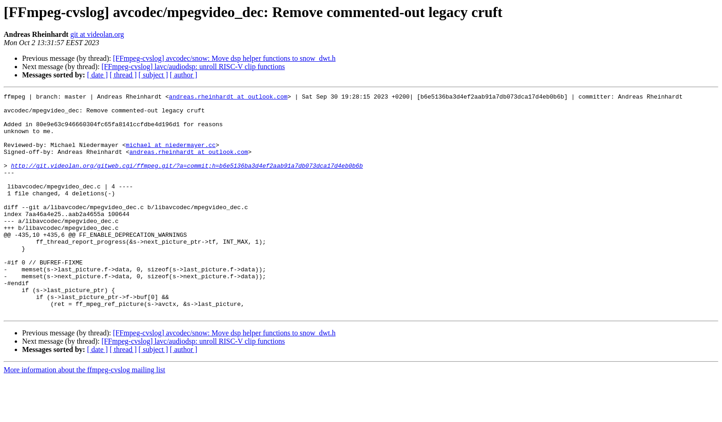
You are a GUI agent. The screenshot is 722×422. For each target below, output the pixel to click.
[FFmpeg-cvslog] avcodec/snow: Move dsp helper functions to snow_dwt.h (224, 58)
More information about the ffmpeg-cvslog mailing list (84, 414)
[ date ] (97, 75)
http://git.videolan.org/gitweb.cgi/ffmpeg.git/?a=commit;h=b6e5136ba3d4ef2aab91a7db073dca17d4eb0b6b (187, 180)
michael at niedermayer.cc (170, 156)
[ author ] (184, 75)
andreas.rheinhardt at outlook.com (228, 98)
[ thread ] (123, 75)
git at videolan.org (97, 34)
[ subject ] (153, 75)
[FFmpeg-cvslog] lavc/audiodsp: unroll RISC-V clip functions (193, 66)
